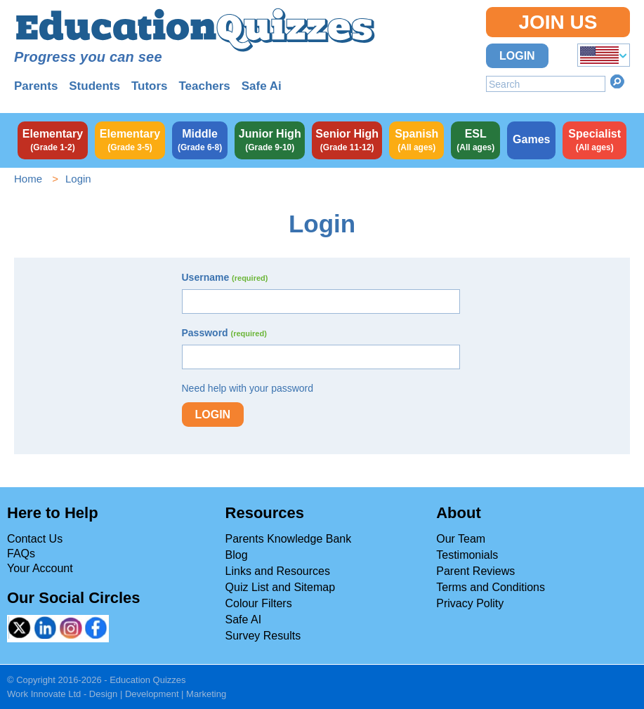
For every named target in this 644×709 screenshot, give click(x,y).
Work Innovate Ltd (44, 694)
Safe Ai (262, 86)
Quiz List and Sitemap (280, 587)
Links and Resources (277, 571)
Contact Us (35, 539)
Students (94, 86)
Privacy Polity (470, 603)
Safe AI (243, 619)
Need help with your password (248, 388)
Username (225, 277)
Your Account (40, 568)
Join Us (557, 22)
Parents (36, 86)
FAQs (21, 553)
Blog (236, 555)
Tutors (149, 86)
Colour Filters (258, 603)
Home (28, 179)
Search (617, 81)
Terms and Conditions (490, 587)
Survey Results (263, 636)
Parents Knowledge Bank (288, 539)
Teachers (204, 86)
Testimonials (467, 555)
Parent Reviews (475, 571)
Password (224, 332)
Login (517, 56)
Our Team (460, 539)
